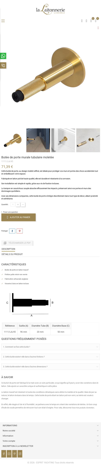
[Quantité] (13, 204)
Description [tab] (8, 249)
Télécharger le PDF (17, 243)
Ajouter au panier (18, 217)
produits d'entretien (87, 408)
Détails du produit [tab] (12, 254)
